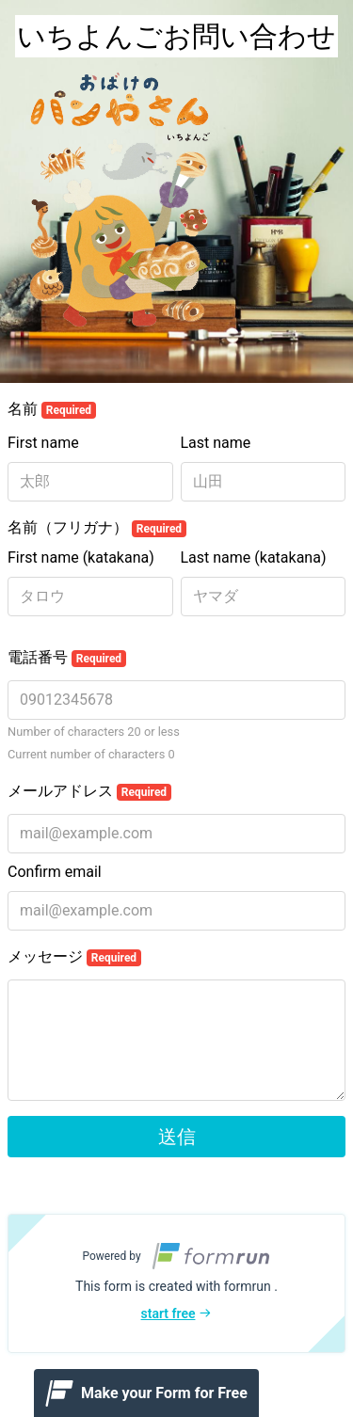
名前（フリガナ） (97, 527)
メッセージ (74, 956)
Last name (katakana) (254, 557)
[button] (176, 1283)
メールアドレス (89, 791)
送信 (177, 1136)
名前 (52, 409)
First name (43, 443)
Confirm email (55, 872)
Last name (216, 443)
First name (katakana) (81, 557)
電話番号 (67, 657)
